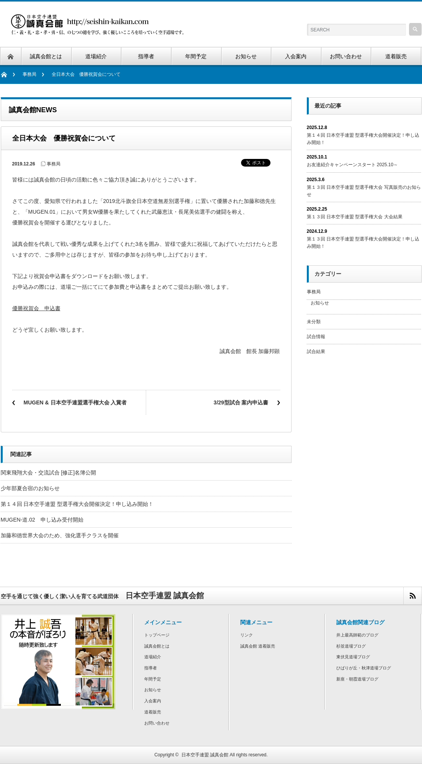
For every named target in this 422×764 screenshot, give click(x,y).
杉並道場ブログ (351, 646)
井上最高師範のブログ (357, 635)
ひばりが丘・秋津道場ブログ (363, 668)
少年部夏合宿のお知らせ (30, 488)
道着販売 (152, 712)
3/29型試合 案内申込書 (240, 402)
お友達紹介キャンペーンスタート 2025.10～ (352, 164)
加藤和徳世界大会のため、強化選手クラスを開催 (60, 535)
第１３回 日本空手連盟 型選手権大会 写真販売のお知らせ (364, 191)
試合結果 (316, 351)
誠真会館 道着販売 (257, 646)
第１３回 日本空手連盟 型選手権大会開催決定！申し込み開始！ (363, 242)
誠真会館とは (156, 646)
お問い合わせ (156, 723)
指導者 (150, 668)
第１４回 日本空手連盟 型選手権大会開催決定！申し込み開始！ (77, 504)
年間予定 (152, 679)
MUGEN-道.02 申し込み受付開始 (42, 520)
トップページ (156, 635)
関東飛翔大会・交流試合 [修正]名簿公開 (51, 473)
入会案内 (152, 701)
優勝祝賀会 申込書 (36, 308)
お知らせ (320, 303)
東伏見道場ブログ (353, 656)
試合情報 (316, 336)
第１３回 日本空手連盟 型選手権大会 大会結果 (354, 216)
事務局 (29, 74)
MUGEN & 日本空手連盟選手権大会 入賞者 (75, 402)
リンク (246, 635)
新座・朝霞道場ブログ (357, 679)
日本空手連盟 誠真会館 (204, 754)
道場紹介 (152, 656)
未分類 (314, 321)
